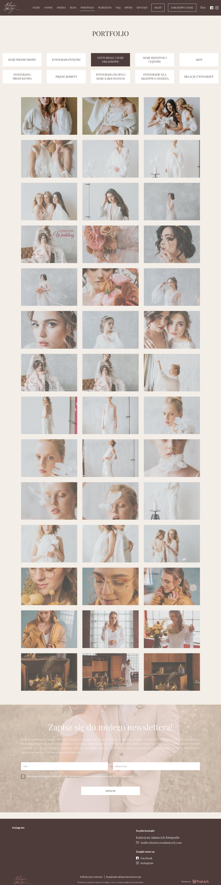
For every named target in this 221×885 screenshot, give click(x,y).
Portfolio (87, 7)
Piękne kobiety (66, 76)
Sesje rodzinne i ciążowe (155, 59)
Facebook (144, 858)
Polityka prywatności (91, 876)
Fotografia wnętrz (66, 59)
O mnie (48, 7)
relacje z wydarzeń (198, 76)
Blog (73, 7)
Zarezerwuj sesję (182, 7)
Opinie (128, 7)
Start (36, 7)
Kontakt (142, 7)
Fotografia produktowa (22, 76)
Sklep (158, 7)
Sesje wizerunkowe (22, 59)
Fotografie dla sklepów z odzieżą (155, 76)
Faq (118, 7)
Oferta (61, 7)
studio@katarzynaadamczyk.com (159, 842)
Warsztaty (105, 7)
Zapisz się (110, 791)
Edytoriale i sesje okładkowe (110, 59)
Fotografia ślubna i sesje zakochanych (110, 76)
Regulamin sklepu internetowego (123, 876)
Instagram (144, 863)
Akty (199, 59)
